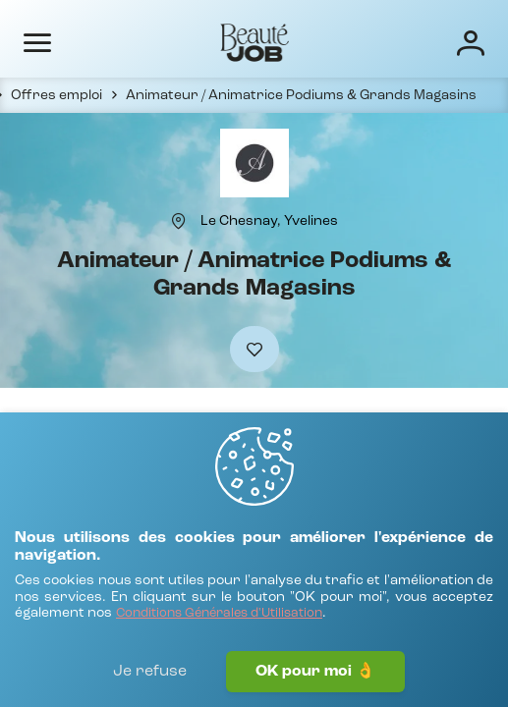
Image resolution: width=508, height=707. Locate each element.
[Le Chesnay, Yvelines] (269, 221)
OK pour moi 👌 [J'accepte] (315, 672)
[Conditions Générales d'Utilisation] (219, 614)
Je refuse (150, 672)
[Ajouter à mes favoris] (254, 349)
